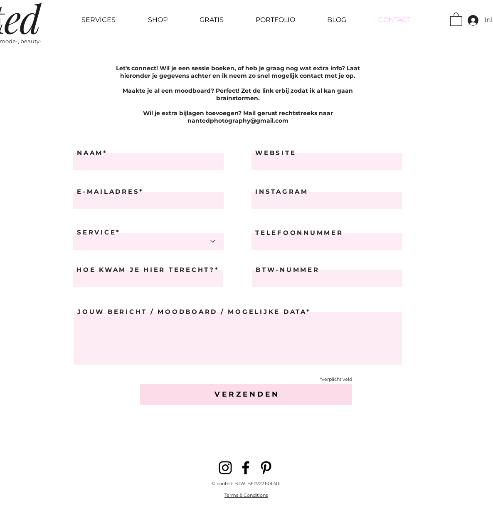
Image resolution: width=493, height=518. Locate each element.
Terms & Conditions (246, 495)
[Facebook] (245, 467)
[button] (456, 19)
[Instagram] (225, 467)
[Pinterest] (266, 467)
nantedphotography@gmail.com (237, 120)
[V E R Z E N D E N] (246, 394)
